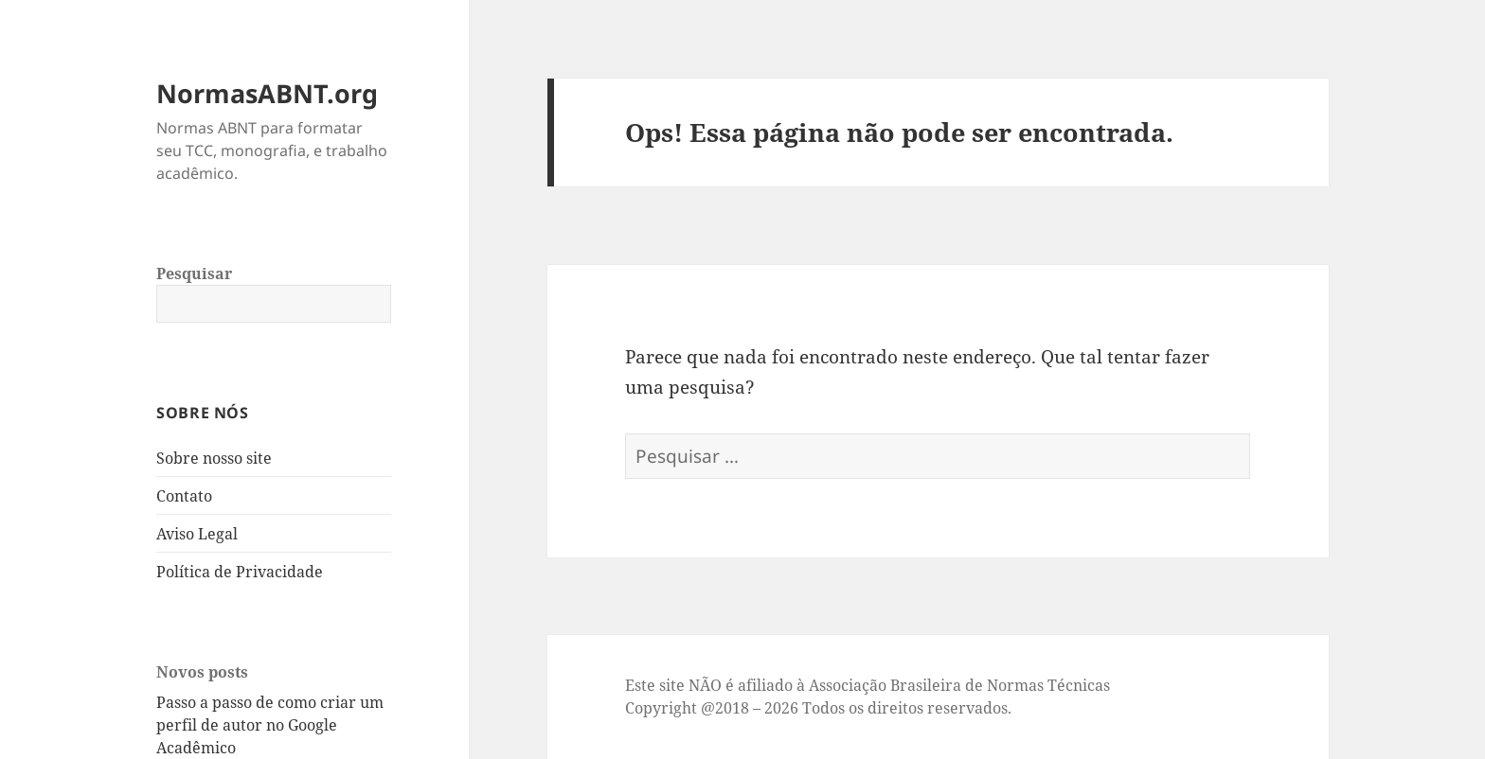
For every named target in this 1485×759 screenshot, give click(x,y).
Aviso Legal (197, 533)
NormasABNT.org (267, 93)
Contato (184, 495)
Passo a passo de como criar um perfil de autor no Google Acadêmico (270, 725)
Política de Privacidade (239, 571)
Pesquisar (194, 273)
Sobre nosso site (214, 458)
